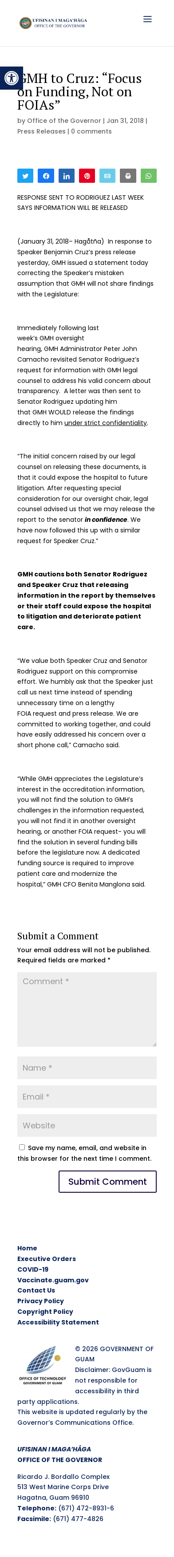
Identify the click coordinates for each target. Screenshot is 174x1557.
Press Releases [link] (41, 131)
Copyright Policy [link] (45, 1311)
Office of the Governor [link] (64, 120)
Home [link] (27, 1248)
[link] (11, 78)
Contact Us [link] (36, 1290)
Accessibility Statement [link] (58, 1322)
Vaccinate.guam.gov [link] (53, 1280)
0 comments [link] (91, 131)
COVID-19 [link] (32, 1269)
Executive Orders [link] (46, 1258)
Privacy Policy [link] (40, 1301)
